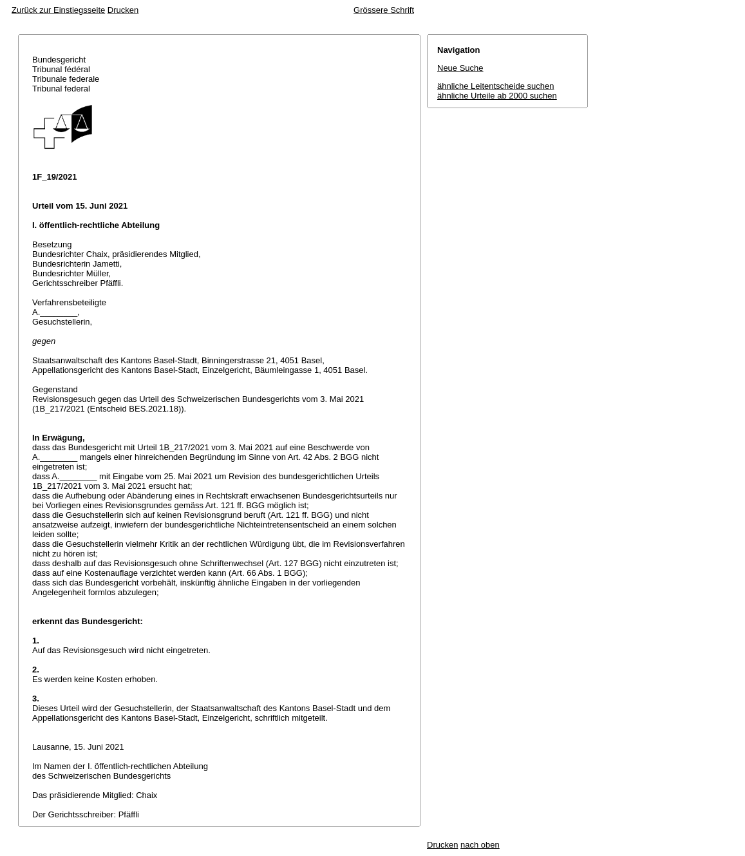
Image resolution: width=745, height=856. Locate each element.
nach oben (480, 845)
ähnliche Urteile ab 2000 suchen (497, 95)
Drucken (123, 10)
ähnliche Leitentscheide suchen (495, 86)
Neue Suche (460, 68)
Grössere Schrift (384, 10)
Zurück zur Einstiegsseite (58, 10)
